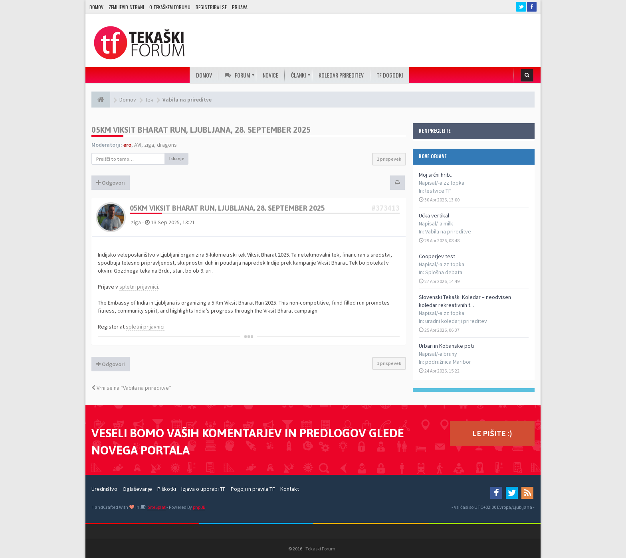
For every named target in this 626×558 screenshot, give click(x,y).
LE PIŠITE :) (492, 433)
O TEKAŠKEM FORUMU (169, 7)
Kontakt (289, 488)
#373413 (385, 208)
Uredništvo (104, 488)
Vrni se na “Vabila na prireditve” (131, 387)
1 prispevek (389, 159)
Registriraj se (211, 7)
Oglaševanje (137, 488)
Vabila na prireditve (448, 231)
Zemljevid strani (126, 7)
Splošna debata (443, 272)
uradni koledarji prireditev (456, 321)
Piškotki (166, 488)
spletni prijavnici (138, 286)
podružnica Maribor (448, 361)
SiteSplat (156, 507)
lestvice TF (438, 190)
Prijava (240, 7)
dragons (167, 144)
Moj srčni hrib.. (435, 174)
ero (127, 144)
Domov (96, 7)
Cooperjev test (437, 256)
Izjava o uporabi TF (203, 488)
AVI (137, 144)
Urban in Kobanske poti (446, 345)
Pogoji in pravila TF (253, 488)
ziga (149, 144)
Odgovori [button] (110, 182)
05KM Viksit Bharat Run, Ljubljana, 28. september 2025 (201, 129)
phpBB (199, 507)
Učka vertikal (434, 215)
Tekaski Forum (320, 549)
